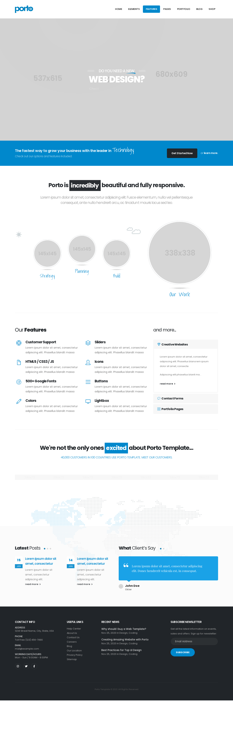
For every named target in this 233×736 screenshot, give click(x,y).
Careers (72, 639)
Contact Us (73, 634)
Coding (133, 630)
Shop (212, 9)
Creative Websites (172, 344)
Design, (123, 630)
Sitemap (72, 656)
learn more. (211, 153)
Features (151, 9)
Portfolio (183, 9)
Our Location (74, 647)
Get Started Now (182, 153)
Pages (167, 9)
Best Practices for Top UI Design (121, 647)
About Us (72, 630)
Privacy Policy (74, 652)
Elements (134, 9)
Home (118, 9)
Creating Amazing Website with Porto (125, 637)
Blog (199, 9)
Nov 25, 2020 (108, 630)
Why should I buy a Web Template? (123, 626)
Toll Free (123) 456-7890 (29, 637)
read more (167, 383)
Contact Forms (170, 398)
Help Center (74, 625)
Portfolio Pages (170, 409)
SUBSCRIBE (182, 649)
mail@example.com (27, 646)
